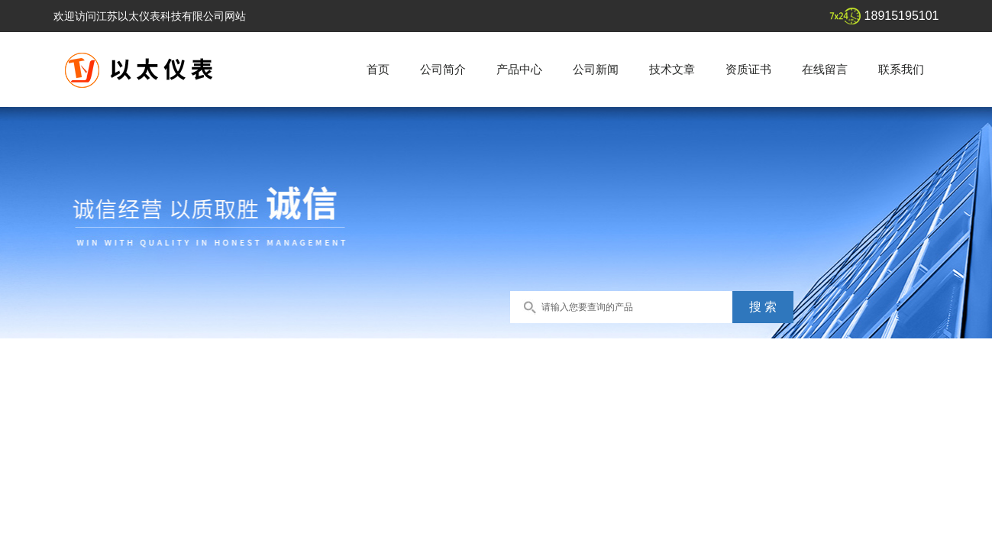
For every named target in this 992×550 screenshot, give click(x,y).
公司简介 (443, 69)
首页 (378, 69)
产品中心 (519, 69)
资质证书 (748, 69)
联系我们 (901, 69)
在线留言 (825, 69)
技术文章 (672, 69)
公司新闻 (596, 69)
